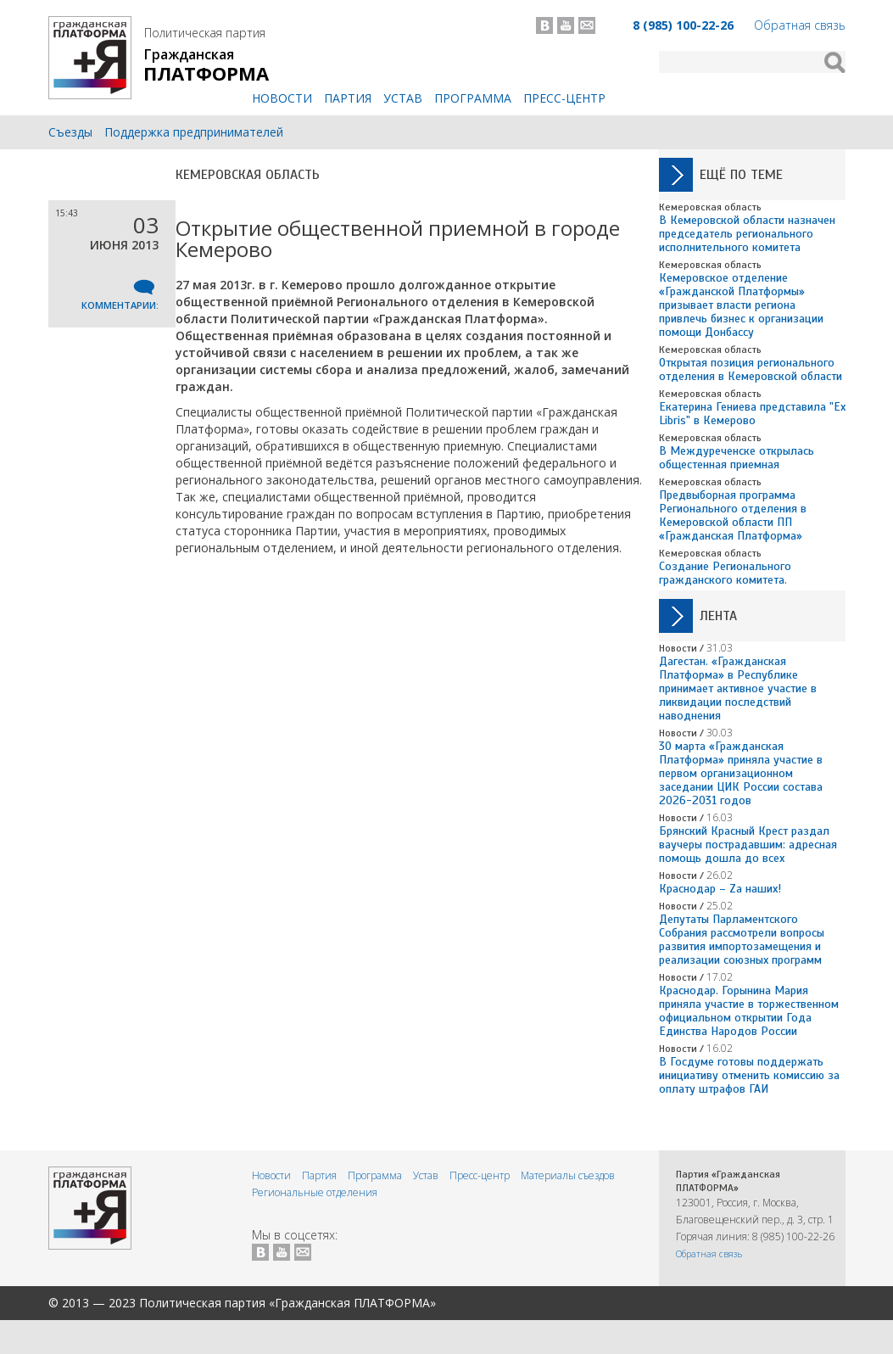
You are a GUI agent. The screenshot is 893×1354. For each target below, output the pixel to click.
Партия (347, 98)
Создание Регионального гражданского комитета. (725, 573)
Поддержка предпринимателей (193, 132)
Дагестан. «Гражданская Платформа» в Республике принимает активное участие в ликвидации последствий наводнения (738, 688)
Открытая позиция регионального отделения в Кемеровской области (750, 369)
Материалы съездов (568, 1175)
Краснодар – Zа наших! (720, 888)
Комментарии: (120, 305)
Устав (402, 98)
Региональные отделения (314, 1192)
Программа (472, 98)
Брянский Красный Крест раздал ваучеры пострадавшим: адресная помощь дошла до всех (748, 844)
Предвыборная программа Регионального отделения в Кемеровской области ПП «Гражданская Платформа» (732, 515)
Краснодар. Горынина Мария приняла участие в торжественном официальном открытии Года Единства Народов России (749, 1010)
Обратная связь (800, 25)
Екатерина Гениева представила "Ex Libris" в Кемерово (752, 414)
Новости (282, 98)
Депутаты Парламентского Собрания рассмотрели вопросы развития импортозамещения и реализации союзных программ (741, 939)
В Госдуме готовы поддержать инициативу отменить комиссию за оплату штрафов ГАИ (749, 1075)
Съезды (70, 132)
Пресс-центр (564, 98)
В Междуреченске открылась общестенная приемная (736, 458)
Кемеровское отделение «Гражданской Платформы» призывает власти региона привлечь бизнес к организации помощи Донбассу (741, 305)
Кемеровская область (248, 174)
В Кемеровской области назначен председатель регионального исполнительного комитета (747, 234)
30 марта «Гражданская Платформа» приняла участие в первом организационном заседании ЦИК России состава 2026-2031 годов (741, 773)
